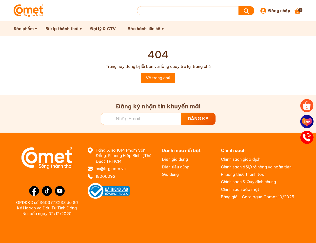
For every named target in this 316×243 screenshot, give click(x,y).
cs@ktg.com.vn (111, 168)
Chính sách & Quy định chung (248, 181)
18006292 (105, 176)
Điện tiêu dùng (175, 166)
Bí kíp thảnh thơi (61, 28)
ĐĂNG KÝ (198, 119)
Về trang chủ (158, 77)
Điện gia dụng (175, 159)
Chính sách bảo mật (240, 189)
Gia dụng (170, 174)
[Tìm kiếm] (246, 10)
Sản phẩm (24, 28)
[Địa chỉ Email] (158, 119)
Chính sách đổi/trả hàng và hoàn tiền (256, 166)
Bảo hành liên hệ (144, 28)
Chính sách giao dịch (240, 159)
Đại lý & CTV (103, 28)
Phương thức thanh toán (244, 174)
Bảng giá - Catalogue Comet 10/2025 (257, 196)
